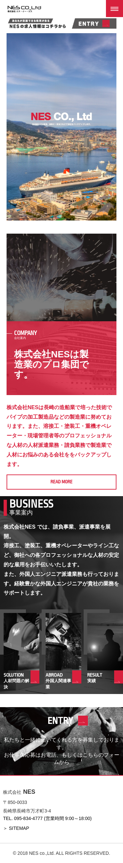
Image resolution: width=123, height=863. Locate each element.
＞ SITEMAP (16, 828)
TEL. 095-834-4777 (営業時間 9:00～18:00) (47, 818)
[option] (61, 127)
